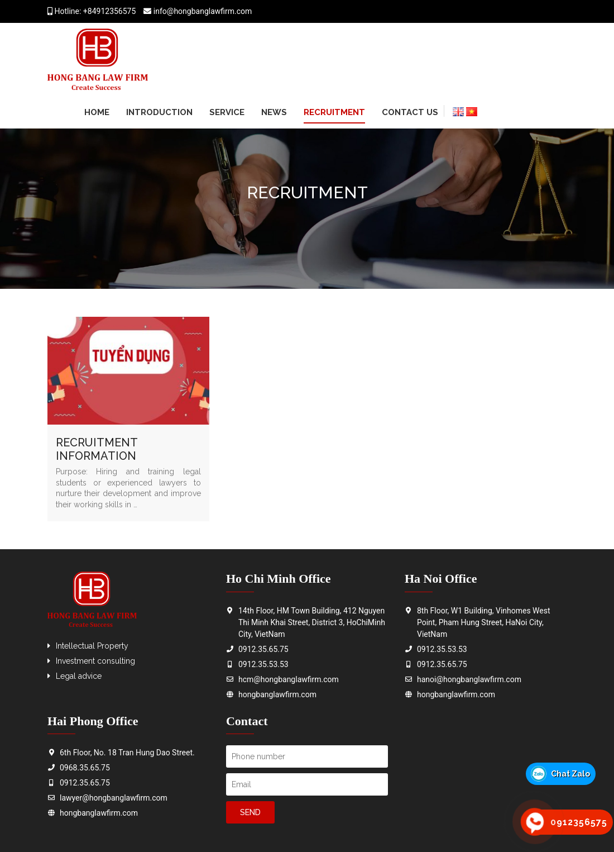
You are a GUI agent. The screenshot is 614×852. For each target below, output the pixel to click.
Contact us (410, 112)
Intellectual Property (92, 645)
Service (226, 112)
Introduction (159, 112)
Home (96, 112)
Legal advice (79, 676)
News (274, 112)
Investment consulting (95, 660)
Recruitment (334, 112)
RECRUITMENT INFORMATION (96, 449)
